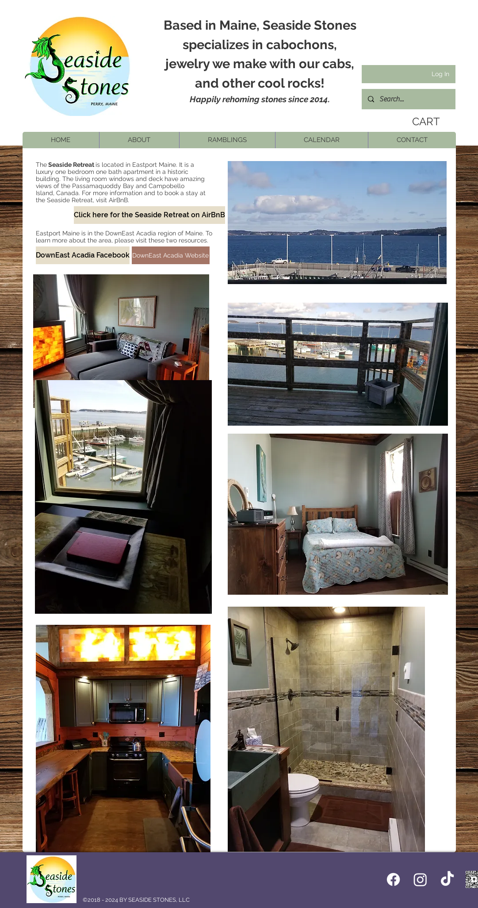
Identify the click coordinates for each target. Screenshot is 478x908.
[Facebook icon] (393, 879)
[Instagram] (420, 879)
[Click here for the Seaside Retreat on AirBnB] (149, 215)
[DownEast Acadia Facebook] (83, 255)
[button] (139, 140)
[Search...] (408, 99)
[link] (423, 121)
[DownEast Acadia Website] (171, 255)
